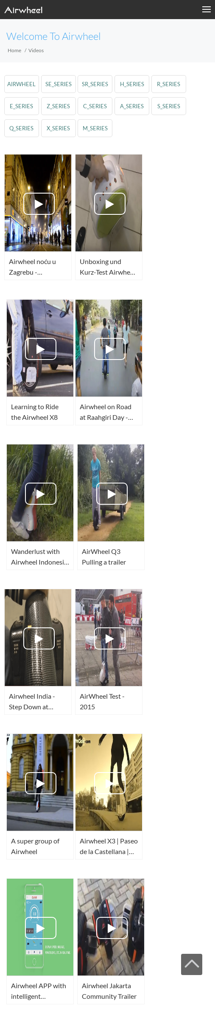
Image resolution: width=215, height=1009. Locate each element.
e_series (22, 106)
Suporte (78, 954)
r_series (169, 84)
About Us (119, 954)
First (42, 895)
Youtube (34, 992)
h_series (132, 84)
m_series (95, 128)
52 (108, 913)
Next (175, 913)
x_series (58, 128)
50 (176, 895)
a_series (132, 106)
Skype (74, 992)
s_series (168, 106)
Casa (7, 954)
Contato (142, 954)
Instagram (61, 992)
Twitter (21, 992)
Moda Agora (29, 954)
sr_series (95, 84)
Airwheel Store (48, 992)
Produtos (55, 954)
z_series (58, 106)
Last (42, 931)
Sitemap (98, 954)
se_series (58, 84)
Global (87, 992)
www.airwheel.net (40, 965)
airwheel (22, 84)
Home (14, 50)
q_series (22, 128)
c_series (95, 106)
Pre (109, 895)
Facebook (8, 992)
